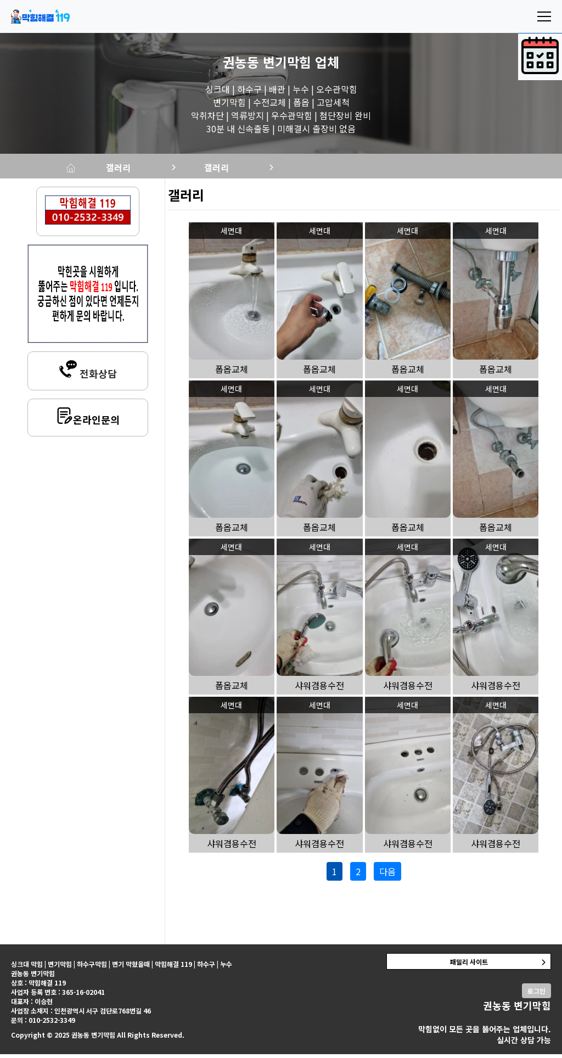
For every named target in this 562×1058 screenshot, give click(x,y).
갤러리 (166, 169)
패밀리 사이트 (469, 965)
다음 (387, 875)
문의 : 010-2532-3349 (43, 1023)
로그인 (536, 994)
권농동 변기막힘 (267, 61)
